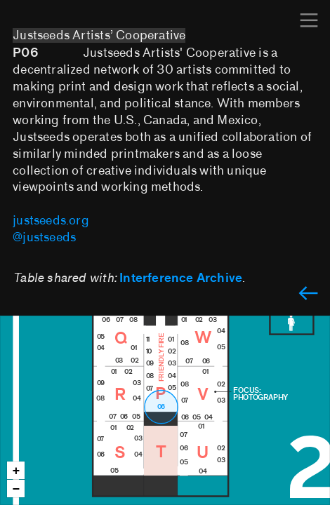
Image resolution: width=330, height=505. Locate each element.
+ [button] (16, 471)
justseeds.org (51, 220)
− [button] (16, 489)
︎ (308, 294)
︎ (309, 21)
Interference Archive (180, 278)
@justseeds (44, 237)
